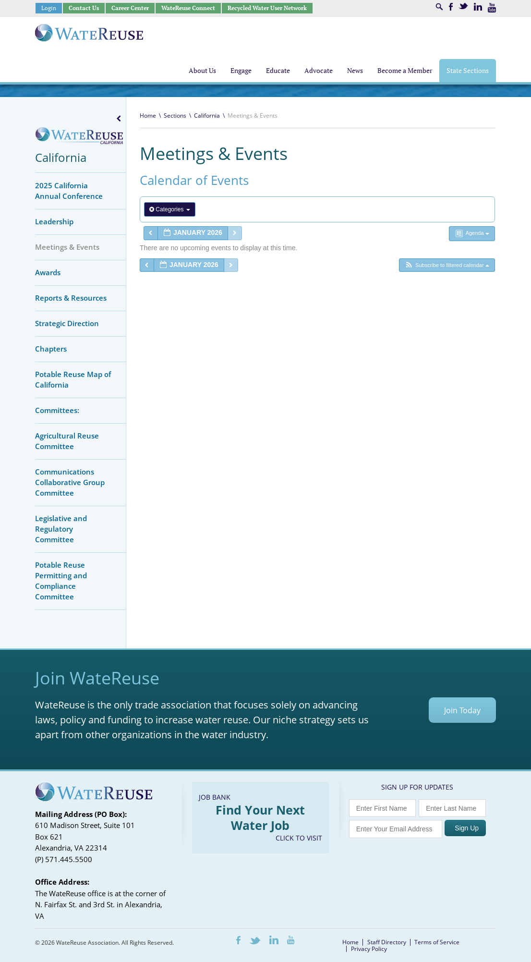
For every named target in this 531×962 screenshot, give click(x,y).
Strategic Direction (67, 323)
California (60, 157)
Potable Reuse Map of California (73, 379)
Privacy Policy (369, 949)
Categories (169, 209)
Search (439, 7)
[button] (446, 265)
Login (48, 8)
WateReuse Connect (188, 8)
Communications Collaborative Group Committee (70, 482)
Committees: (57, 410)
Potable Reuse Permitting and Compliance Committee (61, 580)
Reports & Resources (71, 298)
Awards (47, 272)
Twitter (463, 6)
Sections (175, 115)
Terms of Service (436, 942)
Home (148, 115)
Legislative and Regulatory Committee (61, 528)
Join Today (462, 710)
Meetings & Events (67, 247)
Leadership (54, 221)
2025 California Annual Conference (69, 191)
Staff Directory (386, 942)
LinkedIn (478, 7)
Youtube (492, 7)
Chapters (51, 348)
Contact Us (84, 8)
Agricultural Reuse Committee (67, 441)
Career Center (130, 8)
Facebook (451, 7)
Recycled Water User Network (267, 8)
